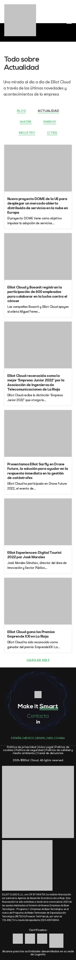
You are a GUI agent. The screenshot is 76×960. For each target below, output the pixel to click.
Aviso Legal (45, 747)
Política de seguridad (29, 750)
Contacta (38, 716)
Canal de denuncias (50, 753)
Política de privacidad (21, 747)
